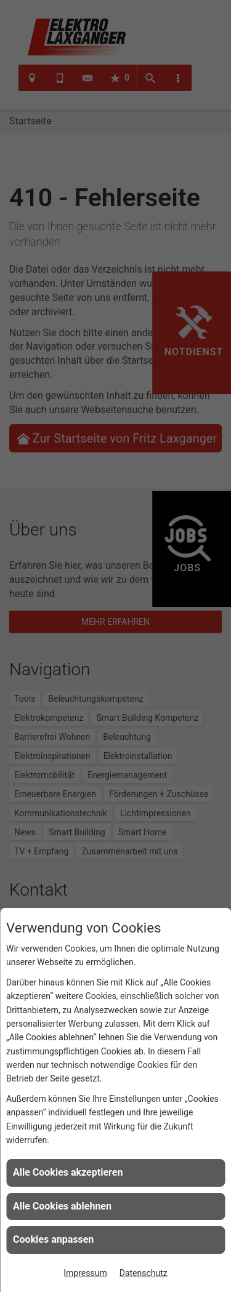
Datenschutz (144, 1273)
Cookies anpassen (53, 1239)
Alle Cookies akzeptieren (68, 1172)
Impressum (85, 1273)
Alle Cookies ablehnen (62, 1206)
